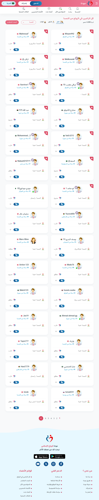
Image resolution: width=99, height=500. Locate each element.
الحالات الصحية (24, 10)
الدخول (35, 3)
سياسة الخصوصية (54, 488)
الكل (60, 22)
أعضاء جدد (49, 10)
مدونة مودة (87, 484)
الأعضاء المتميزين (37, 10)
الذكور (51, 22)
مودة (87, 3)
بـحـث (70, 10)
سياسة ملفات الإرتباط (53, 492)
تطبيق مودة (87, 481)
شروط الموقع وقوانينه (53, 484)
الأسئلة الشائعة (55, 481)
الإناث (43, 22)
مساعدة (57, 477)
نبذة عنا (88, 477)
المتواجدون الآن (60, 10)
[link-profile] (72, 35)
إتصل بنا (88, 492)
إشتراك (24, 3)
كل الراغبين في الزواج (23, 477)
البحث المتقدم (12, 22)
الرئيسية (77, 10)
